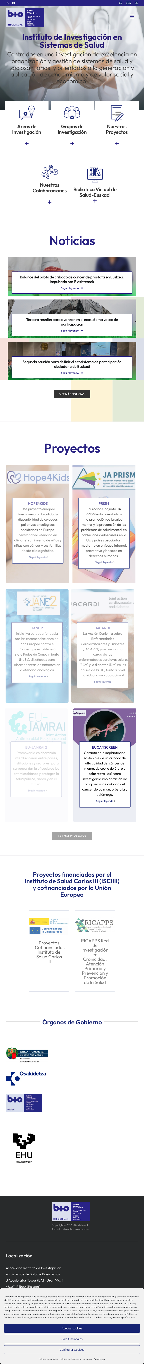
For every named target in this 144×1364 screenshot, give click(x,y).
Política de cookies (48, 1358)
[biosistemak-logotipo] (25, 9)
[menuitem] (120, 3)
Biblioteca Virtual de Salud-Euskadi (95, 192)
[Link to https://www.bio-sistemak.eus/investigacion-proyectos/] (117, 144)
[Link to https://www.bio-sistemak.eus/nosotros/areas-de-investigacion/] (26, 144)
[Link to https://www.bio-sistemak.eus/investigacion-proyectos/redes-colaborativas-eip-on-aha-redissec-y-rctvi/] (49, 202)
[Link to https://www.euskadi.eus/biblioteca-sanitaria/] (95, 201)
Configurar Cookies (72, 1349)
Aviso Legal (99, 1358)
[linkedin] (7, 3)
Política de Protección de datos (76, 1358)
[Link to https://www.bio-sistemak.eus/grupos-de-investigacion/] (72, 144)
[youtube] (13, 3)
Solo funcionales (72, 1339)
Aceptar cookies (72, 1328)
